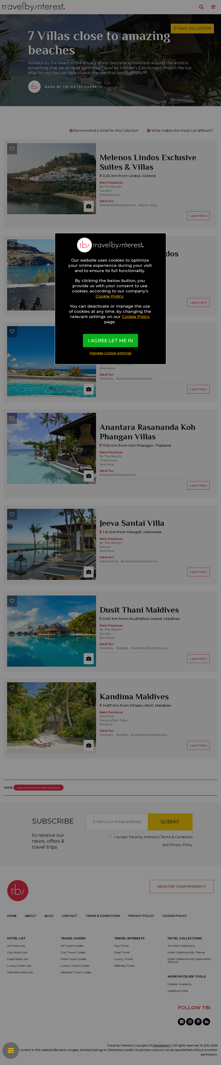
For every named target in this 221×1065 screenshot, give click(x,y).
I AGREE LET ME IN (110, 340)
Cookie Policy (109, 296)
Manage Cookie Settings (111, 353)
